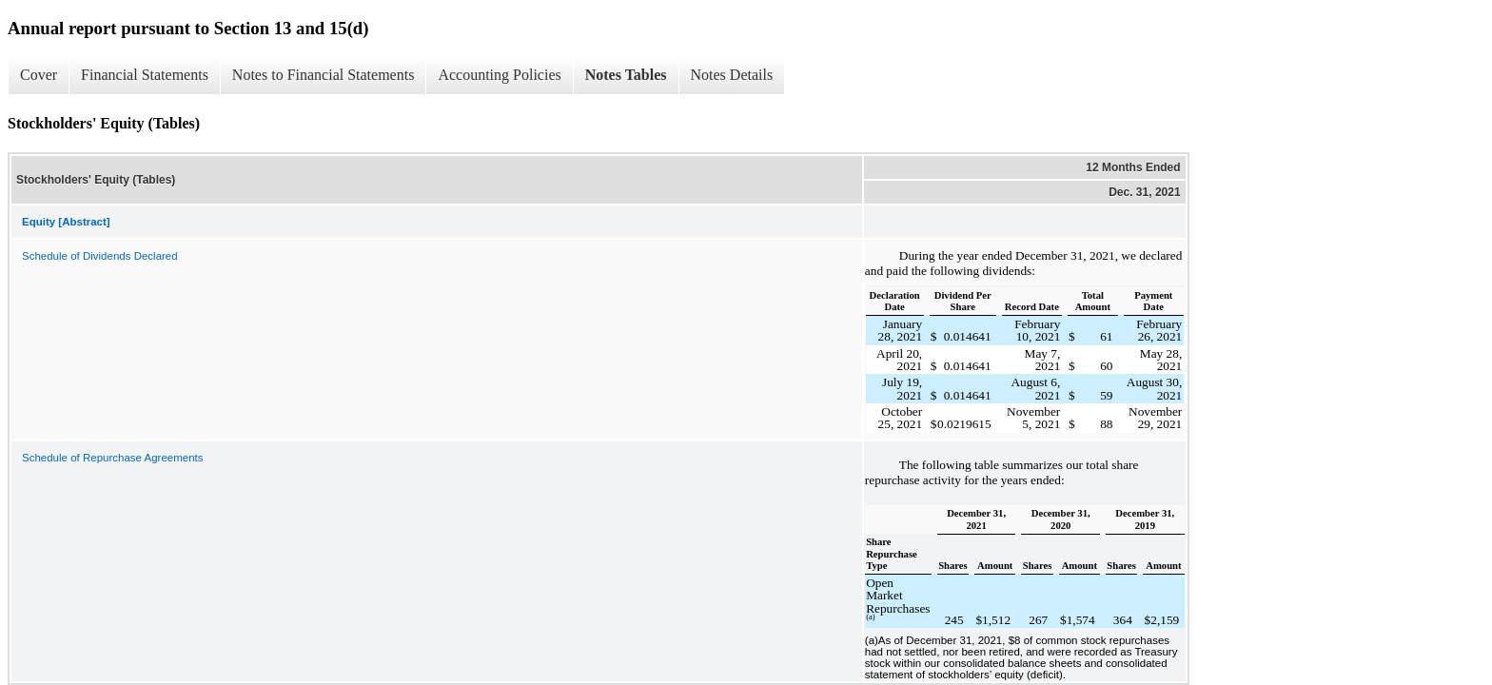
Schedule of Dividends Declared (100, 256)
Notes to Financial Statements (323, 75)
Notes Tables (626, 75)
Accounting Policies (499, 75)
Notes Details (732, 75)
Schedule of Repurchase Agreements (113, 457)
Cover (38, 75)
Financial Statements (144, 75)
